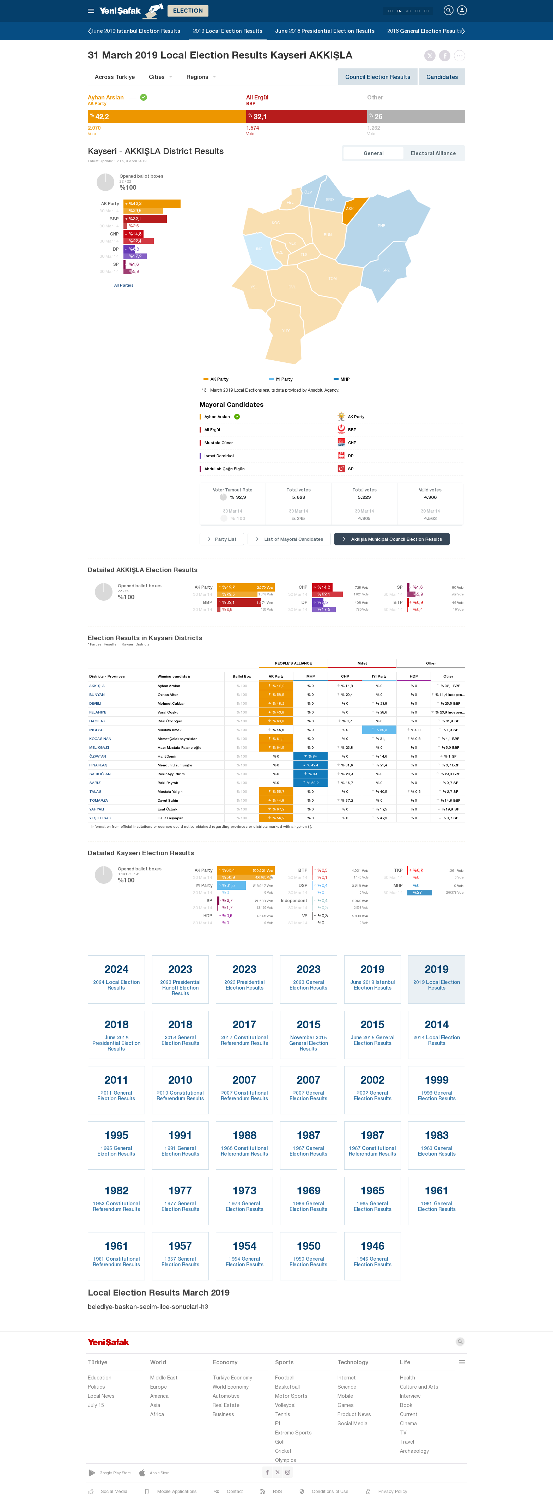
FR (417, 11)
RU (426, 11)
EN (399, 11)
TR (390, 11)
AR (408, 11)
